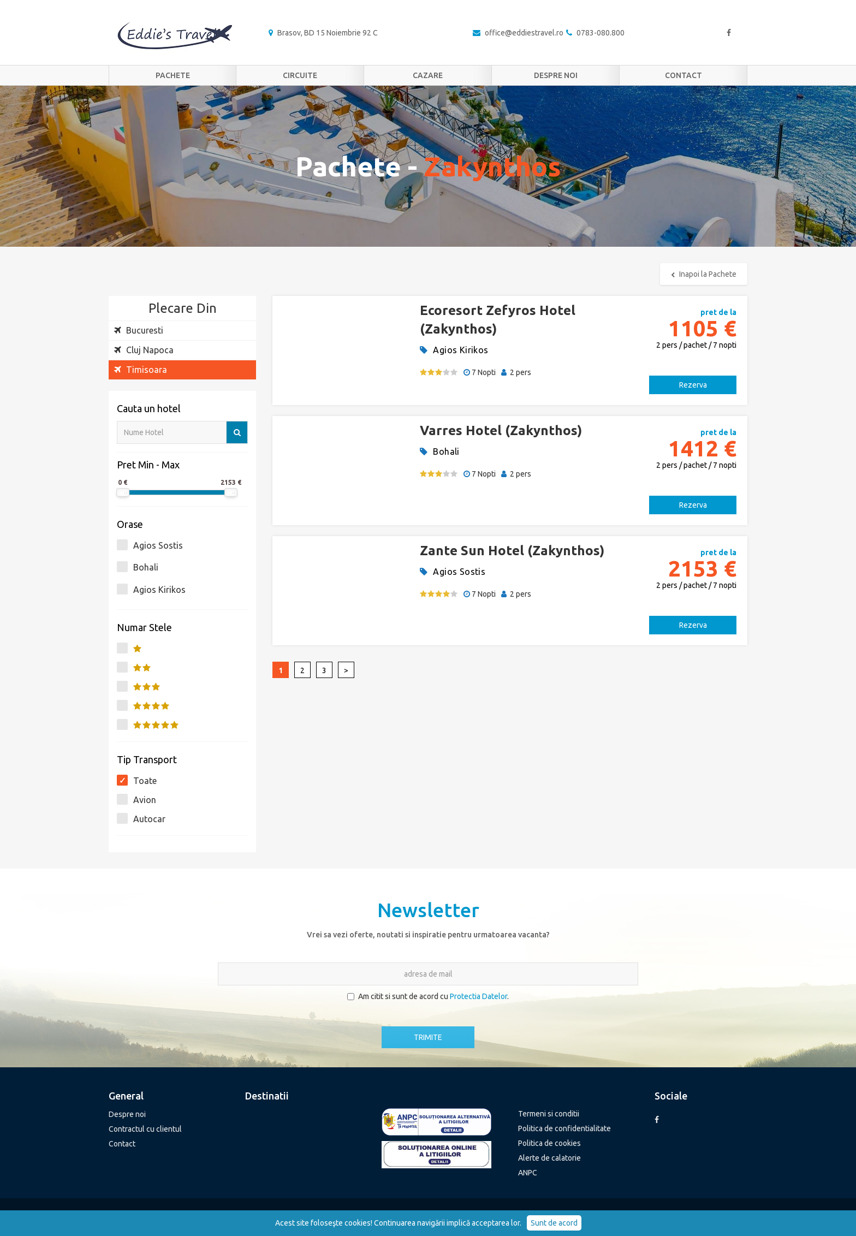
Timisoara (140, 370)
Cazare (428, 75)
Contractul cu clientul (145, 1129)
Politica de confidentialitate (564, 1128)
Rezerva (693, 385)
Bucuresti (138, 330)
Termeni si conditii (548, 1113)
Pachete (173, 75)
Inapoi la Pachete (703, 274)
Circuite (300, 75)
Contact (683, 75)
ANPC (527, 1172)
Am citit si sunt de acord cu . (428, 996)
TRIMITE (428, 1037)
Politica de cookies (549, 1143)
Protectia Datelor (478, 996)
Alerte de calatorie (549, 1158)
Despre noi (556, 75)
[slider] (122, 492)
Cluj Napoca (144, 350)
